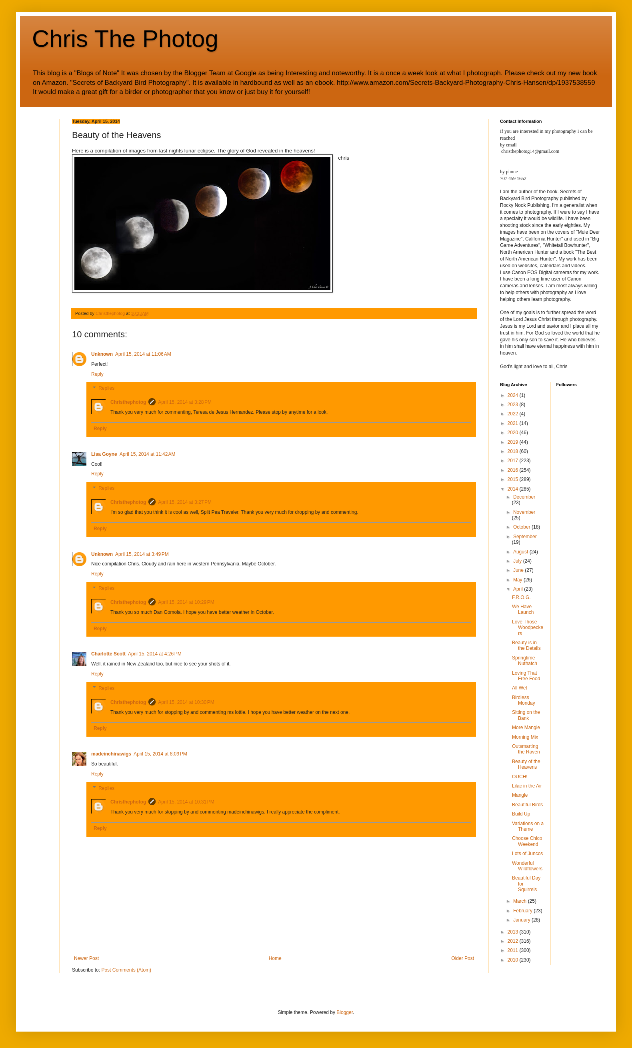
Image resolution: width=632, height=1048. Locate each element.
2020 (514, 432)
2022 (514, 414)
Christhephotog (128, 402)
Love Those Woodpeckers (527, 627)
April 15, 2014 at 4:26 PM (155, 654)
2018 (514, 451)
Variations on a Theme (528, 826)
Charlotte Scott (108, 654)
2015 (514, 479)
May (518, 580)
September (525, 536)
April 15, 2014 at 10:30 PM (186, 702)
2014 (514, 489)
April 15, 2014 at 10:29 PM (186, 602)
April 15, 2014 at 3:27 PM (185, 502)
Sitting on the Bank (526, 715)
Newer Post (86, 958)
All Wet (519, 688)
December (524, 497)
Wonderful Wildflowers (527, 866)
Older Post (462, 958)
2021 (514, 423)
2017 (514, 460)
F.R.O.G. (521, 597)
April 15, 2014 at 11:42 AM (148, 454)
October (522, 527)
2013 (514, 932)
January (522, 920)
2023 (514, 404)
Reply (97, 374)
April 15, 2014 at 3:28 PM (185, 402)
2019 (514, 442)
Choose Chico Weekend (527, 841)
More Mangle (526, 727)
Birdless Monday (523, 700)
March (520, 901)
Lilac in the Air (527, 786)
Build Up (521, 814)
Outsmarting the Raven (526, 749)
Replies (106, 388)
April (518, 589)
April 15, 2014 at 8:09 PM (160, 754)
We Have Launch (523, 609)
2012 (514, 941)
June (519, 570)
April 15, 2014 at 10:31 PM (186, 802)
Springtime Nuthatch (524, 660)
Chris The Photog (125, 38)
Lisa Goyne (104, 454)
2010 (514, 960)
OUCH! (520, 776)
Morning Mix (525, 737)
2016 (514, 470)
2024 (514, 395)
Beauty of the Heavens (526, 764)
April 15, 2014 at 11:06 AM (143, 354)
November (524, 512)
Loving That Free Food (526, 675)
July (518, 561)
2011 (514, 950)
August (521, 552)
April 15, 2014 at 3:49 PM (142, 554)
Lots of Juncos (527, 853)
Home (275, 958)
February (523, 911)
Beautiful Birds (527, 805)
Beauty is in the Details (526, 645)
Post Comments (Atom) (126, 970)
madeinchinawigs (111, 754)
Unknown (102, 354)
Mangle (520, 795)
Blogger (344, 1012)
